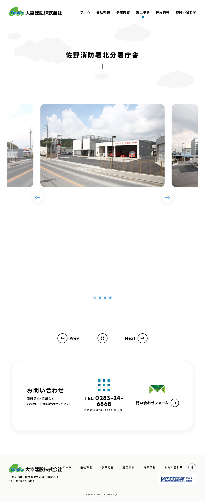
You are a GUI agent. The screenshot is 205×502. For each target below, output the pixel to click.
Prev (68, 338)
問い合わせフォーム (157, 403)
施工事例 (129, 467)
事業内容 (107, 467)
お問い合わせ (173, 467)
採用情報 (150, 467)
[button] (94, 297)
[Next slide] (167, 197)
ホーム (67, 467)
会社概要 (86, 467)
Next (136, 338)
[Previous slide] (37, 197)
